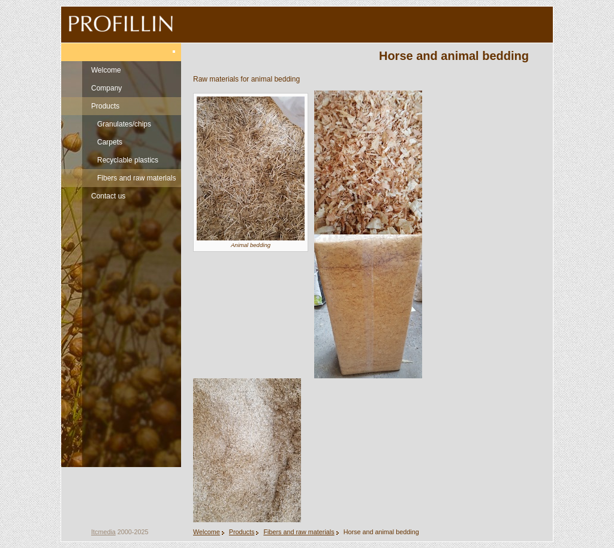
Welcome (106, 70)
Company (106, 88)
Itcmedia (103, 531)
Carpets (109, 142)
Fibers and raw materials (136, 178)
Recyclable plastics (127, 160)
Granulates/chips (124, 124)
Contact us (108, 196)
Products (105, 106)
